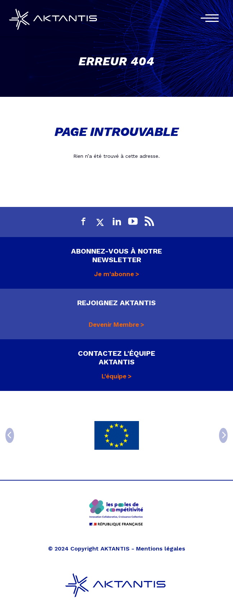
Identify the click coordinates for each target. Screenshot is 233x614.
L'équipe (114, 376)
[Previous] (9, 435)
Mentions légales (160, 548)
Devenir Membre (114, 324)
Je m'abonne (114, 274)
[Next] (223, 435)
